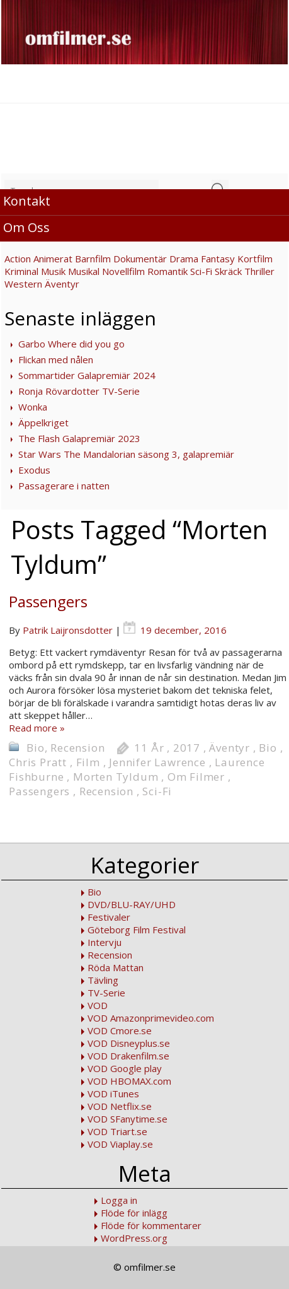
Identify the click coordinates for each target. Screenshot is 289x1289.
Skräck (228, 271)
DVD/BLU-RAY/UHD (132, 904)
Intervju (105, 942)
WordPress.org (134, 1238)
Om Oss (26, 227)
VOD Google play (125, 1068)
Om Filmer (196, 776)
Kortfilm (255, 258)
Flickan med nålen (55, 359)
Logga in (119, 1200)
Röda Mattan (116, 967)
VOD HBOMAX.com (129, 1081)
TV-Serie (106, 992)
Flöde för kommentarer (151, 1225)
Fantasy (218, 258)
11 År (149, 747)
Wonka (32, 406)
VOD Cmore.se (120, 1030)
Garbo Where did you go (71, 343)
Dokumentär (140, 258)
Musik (53, 271)
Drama (183, 258)
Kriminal (21, 271)
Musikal (83, 271)
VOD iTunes (113, 1093)
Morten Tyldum (115, 776)
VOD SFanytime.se (127, 1118)
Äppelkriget (43, 422)
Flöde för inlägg (134, 1212)
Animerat (52, 258)
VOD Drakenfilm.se (128, 1055)
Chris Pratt (38, 762)
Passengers (48, 601)
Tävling (103, 980)
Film (88, 762)
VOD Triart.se (117, 1131)
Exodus (34, 470)
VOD (98, 1005)
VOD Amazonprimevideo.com (151, 1018)
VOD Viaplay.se (120, 1144)
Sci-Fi (201, 271)
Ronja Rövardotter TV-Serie (79, 391)
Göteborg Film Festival (137, 929)
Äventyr (62, 283)
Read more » (37, 727)
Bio (35, 747)
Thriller (259, 271)
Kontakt (26, 200)
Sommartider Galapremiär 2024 (87, 375)
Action (17, 258)
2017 (186, 747)
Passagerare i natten (64, 485)
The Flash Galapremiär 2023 (79, 438)
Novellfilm (123, 271)
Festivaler (109, 917)
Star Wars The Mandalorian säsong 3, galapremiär (126, 454)
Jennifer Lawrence (157, 762)
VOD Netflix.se (120, 1106)
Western (23, 283)
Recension (77, 747)
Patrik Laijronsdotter (68, 630)
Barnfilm (93, 258)
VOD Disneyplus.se (129, 1043)
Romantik (167, 271)
